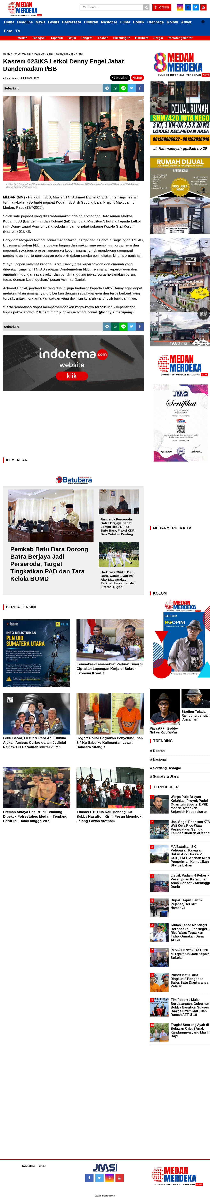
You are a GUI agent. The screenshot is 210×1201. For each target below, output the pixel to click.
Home (9, 22)
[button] (203, 20)
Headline (25, 22)
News (40, 22)
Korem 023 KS (22, 53)
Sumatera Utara (65, 53)
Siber (42, 1166)
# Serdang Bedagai (165, 768)
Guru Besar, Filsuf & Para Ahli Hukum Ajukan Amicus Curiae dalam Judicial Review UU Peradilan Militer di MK (34, 742)
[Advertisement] (73, 425)
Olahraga (155, 22)
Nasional (109, 22)
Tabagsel (39, 38)
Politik (138, 22)
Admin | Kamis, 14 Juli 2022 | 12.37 (21, 78)
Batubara (141, 38)
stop (137, 77)
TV (17, 31)
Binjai (72, 38)
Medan (22, 38)
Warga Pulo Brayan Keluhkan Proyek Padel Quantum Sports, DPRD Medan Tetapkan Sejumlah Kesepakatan (190, 804)
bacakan (120, 77)
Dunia (125, 22)
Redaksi (28, 1166)
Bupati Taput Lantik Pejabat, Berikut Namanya (186, 903)
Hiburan (91, 22)
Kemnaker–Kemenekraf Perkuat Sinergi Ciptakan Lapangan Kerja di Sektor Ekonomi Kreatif (109, 668)
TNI (81, 53)
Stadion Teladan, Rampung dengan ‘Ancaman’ (195, 715)
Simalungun (121, 38)
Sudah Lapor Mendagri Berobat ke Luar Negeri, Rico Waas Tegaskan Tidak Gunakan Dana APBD (190, 932)
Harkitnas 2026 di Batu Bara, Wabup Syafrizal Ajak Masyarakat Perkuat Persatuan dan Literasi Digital (118, 579)
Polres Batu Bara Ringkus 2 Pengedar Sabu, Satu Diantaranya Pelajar (189, 980)
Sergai (158, 38)
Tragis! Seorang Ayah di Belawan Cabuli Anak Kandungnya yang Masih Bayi (190, 1030)
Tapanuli (56, 38)
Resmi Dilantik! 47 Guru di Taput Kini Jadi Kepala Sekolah (190, 953)
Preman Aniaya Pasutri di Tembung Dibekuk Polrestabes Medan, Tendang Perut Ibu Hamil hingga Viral (35, 816)
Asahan (102, 38)
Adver (186, 22)
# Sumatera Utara (164, 776)
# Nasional (158, 759)
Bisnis (53, 22)
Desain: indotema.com (105, 1196)
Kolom (172, 22)
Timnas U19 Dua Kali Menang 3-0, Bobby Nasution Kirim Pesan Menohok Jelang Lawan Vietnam (108, 816)
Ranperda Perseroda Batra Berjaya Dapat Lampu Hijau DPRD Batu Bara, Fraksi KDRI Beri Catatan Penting (118, 527)
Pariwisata (71, 22)
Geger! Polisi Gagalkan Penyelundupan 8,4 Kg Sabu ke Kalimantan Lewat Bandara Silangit (109, 742)
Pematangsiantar (180, 38)
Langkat (86, 38)
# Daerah (157, 751)
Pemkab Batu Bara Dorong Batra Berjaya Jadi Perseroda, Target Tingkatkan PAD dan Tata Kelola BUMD (49, 564)
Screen (162, 7)
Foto (8, 31)
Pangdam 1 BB (43, 53)
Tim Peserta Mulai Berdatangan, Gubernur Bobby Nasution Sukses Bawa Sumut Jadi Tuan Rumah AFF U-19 (190, 1007)
